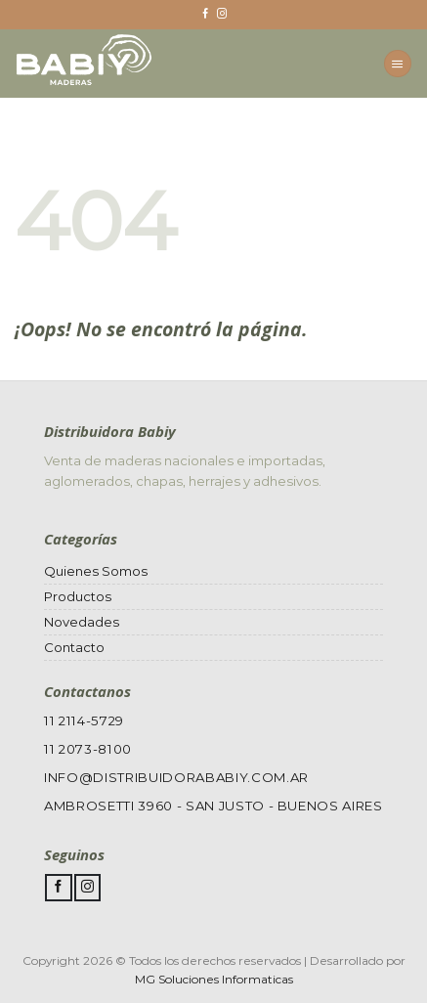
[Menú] (397, 64)
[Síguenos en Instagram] (222, 14)
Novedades (81, 622)
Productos (77, 596)
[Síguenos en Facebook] (205, 14)
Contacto (74, 647)
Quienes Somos (96, 571)
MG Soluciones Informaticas (214, 979)
